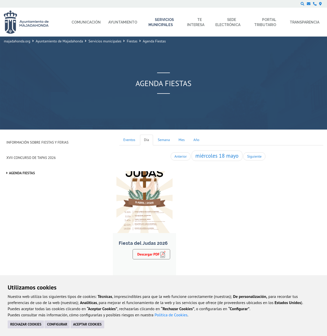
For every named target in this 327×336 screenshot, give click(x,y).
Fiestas (132, 41)
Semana (164, 139)
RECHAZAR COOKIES (25, 324)
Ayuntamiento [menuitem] (122, 22)
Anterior (180, 156)
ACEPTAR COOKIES (87, 324)
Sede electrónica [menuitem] (227, 22)
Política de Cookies (171, 314)
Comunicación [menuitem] (86, 22)
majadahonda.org (17, 41)
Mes (182, 139)
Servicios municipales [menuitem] (161, 22)
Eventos (129, 139)
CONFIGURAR (57, 324)
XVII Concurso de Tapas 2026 (31, 157)
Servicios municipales (104, 41)
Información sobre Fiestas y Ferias (37, 142)
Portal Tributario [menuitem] (265, 22)
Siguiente (254, 156)
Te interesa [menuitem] (195, 22)
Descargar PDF (151, 254)
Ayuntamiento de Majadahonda (59, 41)
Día (146, 139)
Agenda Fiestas (22, 173)
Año (196, 139)
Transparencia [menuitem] (304, 22)
